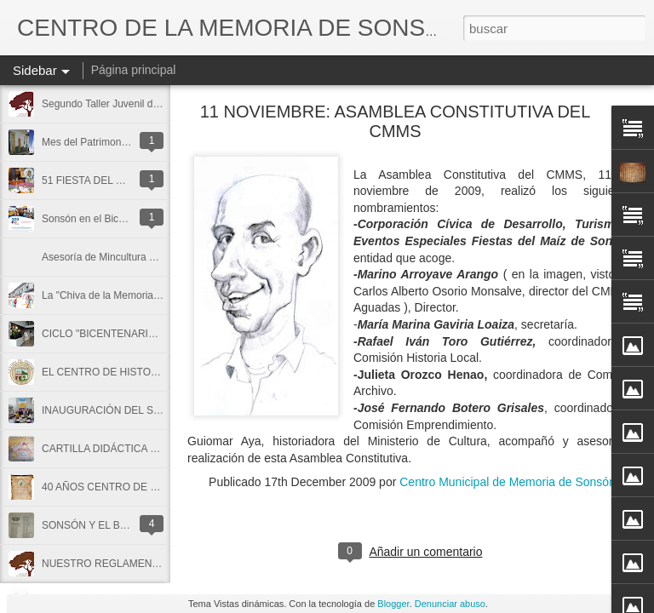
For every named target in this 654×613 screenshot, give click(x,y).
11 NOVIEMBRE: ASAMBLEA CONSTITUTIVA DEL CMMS (395, 121)
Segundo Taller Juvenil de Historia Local (132, 104)
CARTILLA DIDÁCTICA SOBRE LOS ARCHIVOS (153, 449)
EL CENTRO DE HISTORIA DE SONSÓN (137, 372)
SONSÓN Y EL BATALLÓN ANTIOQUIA (132, 525)
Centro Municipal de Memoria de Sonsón (507, 482)
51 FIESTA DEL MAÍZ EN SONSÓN (123, 180)
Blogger (393, 604)
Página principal (133, 70)
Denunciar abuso (450, 604)
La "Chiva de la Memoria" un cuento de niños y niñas (161, 295)
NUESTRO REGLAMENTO (104, 564)
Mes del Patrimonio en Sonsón (111, 142)
